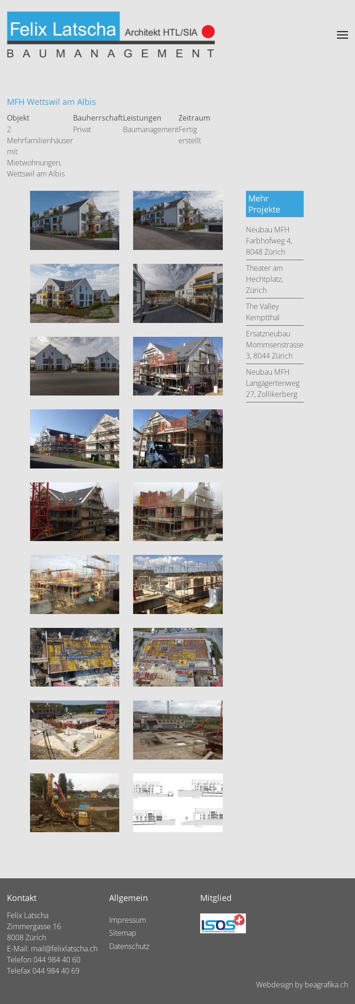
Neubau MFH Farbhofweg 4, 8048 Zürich (269, 241)
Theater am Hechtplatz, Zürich (264, 279)
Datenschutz (129, 946)
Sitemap (122, 933)
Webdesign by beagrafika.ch (302, 985)
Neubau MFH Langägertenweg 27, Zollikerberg (273, 383)
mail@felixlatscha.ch (64, 948)
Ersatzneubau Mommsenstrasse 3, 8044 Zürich (275, 345)
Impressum (127, 920)
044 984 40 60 (56, 960)
